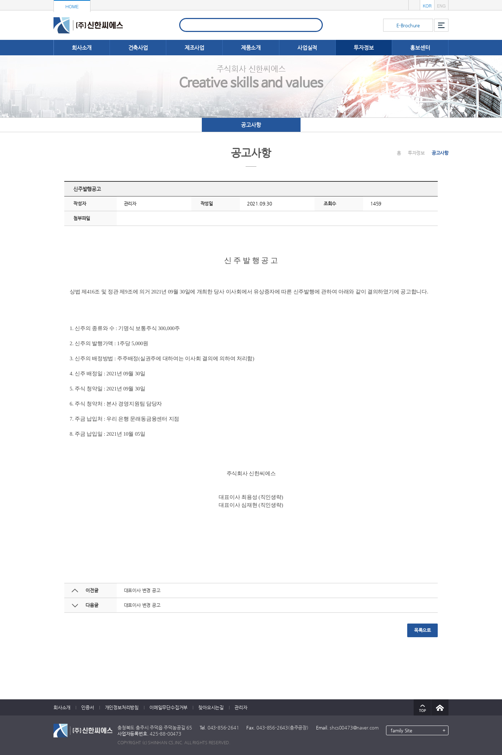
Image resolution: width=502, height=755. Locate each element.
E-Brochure (408, 25)
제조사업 (194, 48)
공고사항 (251, 125)
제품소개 (251, 48)
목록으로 (422, 630)
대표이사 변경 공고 (142, 590)
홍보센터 (420, 48)
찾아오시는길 (211, 707)
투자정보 (363, 48)
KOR (427, 6)
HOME (72, 6)
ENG (441, 6)
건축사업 (138, 48)
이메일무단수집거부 (168, 707)
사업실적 (307, 48)
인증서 (87, 707)
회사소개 (82, 48)
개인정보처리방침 (122, 707)
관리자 (240, 707)
